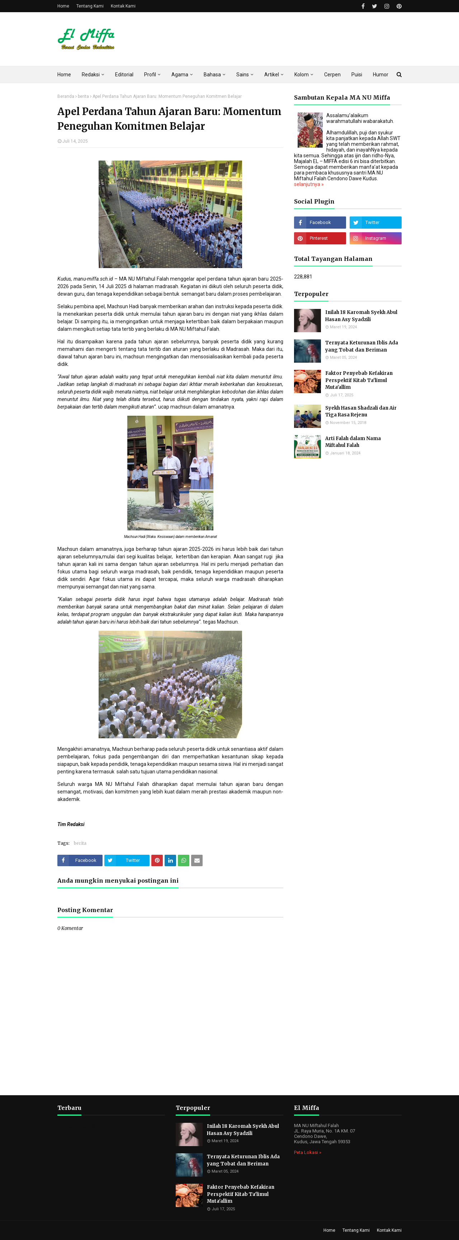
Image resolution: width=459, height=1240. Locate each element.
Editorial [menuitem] (124, 74)
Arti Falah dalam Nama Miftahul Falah (353, 442)
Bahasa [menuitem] (212, 74)
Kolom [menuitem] (301, 74)
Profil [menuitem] (150, 74)
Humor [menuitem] (380, 74)
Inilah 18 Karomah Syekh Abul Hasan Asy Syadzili (361, 316)
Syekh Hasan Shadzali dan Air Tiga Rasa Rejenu (361, 411)
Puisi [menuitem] (356, 74)
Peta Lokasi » (307, 1152)
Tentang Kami (90, 6)
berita (83, 96)
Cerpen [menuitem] (332, 74)
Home (63, 6)
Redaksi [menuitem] (91, 74)
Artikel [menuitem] (271, 74)
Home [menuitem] (64, 74)
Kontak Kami (123, 6)
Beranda (65, 96)
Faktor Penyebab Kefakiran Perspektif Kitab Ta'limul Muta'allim (359, 380)
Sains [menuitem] (242, 74)
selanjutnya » (309, 184)
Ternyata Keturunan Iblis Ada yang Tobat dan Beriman (361, 346)
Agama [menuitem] (179, 74)
